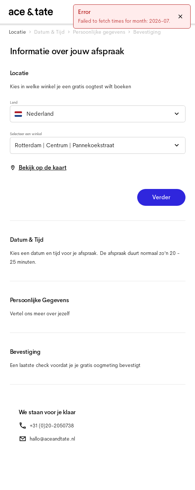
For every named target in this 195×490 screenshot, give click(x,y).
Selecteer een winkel (26, 133)
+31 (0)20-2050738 (52, 425)
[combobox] (97, 113)
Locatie (17, 32)
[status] (132, 16)
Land (14, 102)
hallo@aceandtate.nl (52, 438)
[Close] (180, 16)
